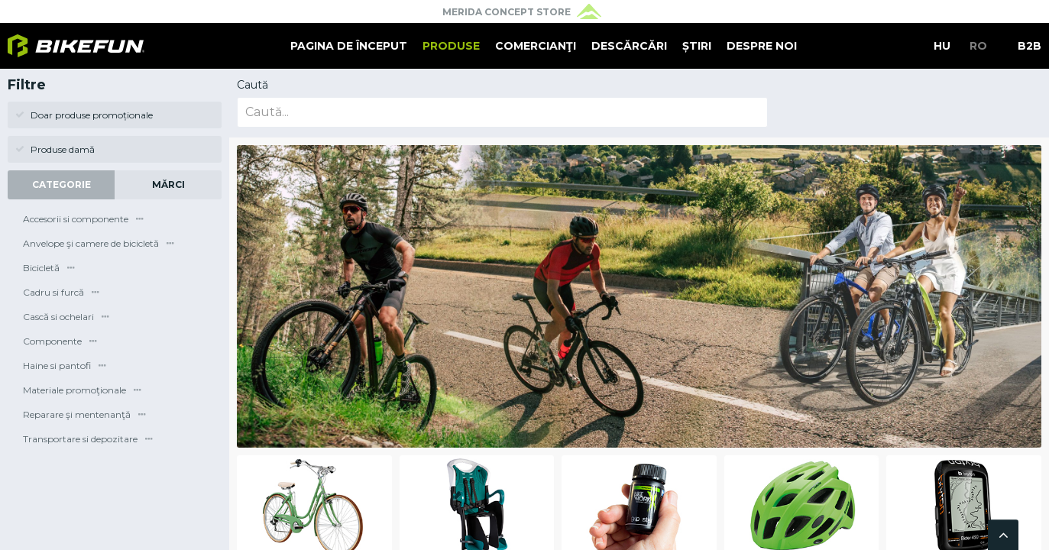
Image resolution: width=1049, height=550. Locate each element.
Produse (451, 46)
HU (942, 46)
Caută (252, 85)
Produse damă (55, 149)
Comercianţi (535, 46)
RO (978, 46)
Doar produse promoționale (84, 115)
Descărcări (629, 46)
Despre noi (762, 46)
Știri (696, 46)
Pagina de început (348, 46)
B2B (1029, 46)
